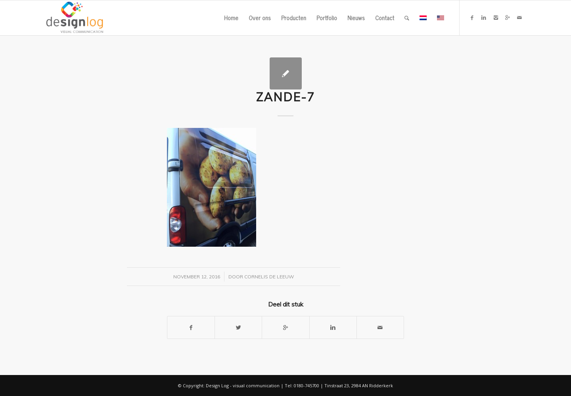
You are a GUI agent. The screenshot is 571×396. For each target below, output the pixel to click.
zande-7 (285, 97)
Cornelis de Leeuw (269, 277)
